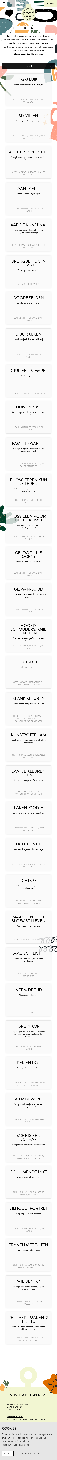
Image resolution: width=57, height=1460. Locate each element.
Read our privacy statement (15, 1445)
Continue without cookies (30, 1453)
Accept (7, 1453)
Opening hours (15, 1416)
